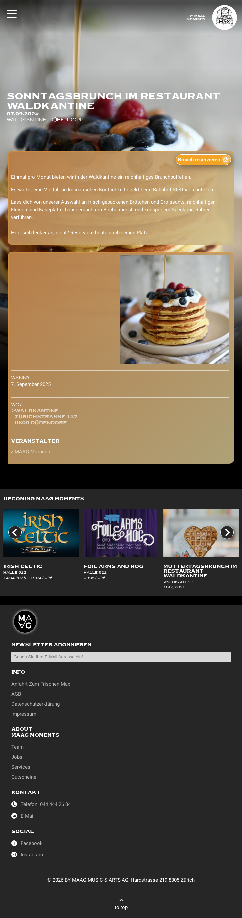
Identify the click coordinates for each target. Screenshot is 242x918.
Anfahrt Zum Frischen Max (40, 684)
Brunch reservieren (199, 160)
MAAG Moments (33, 452)
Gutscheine (23, 777)
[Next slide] (227, 532)
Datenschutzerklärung (35, 704)
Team (17, 747)
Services (20, 767)
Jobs (16, 757)
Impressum (23, 714)
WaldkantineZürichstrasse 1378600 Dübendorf (46, 417)
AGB (16, 694)
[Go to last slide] (15, 532)
